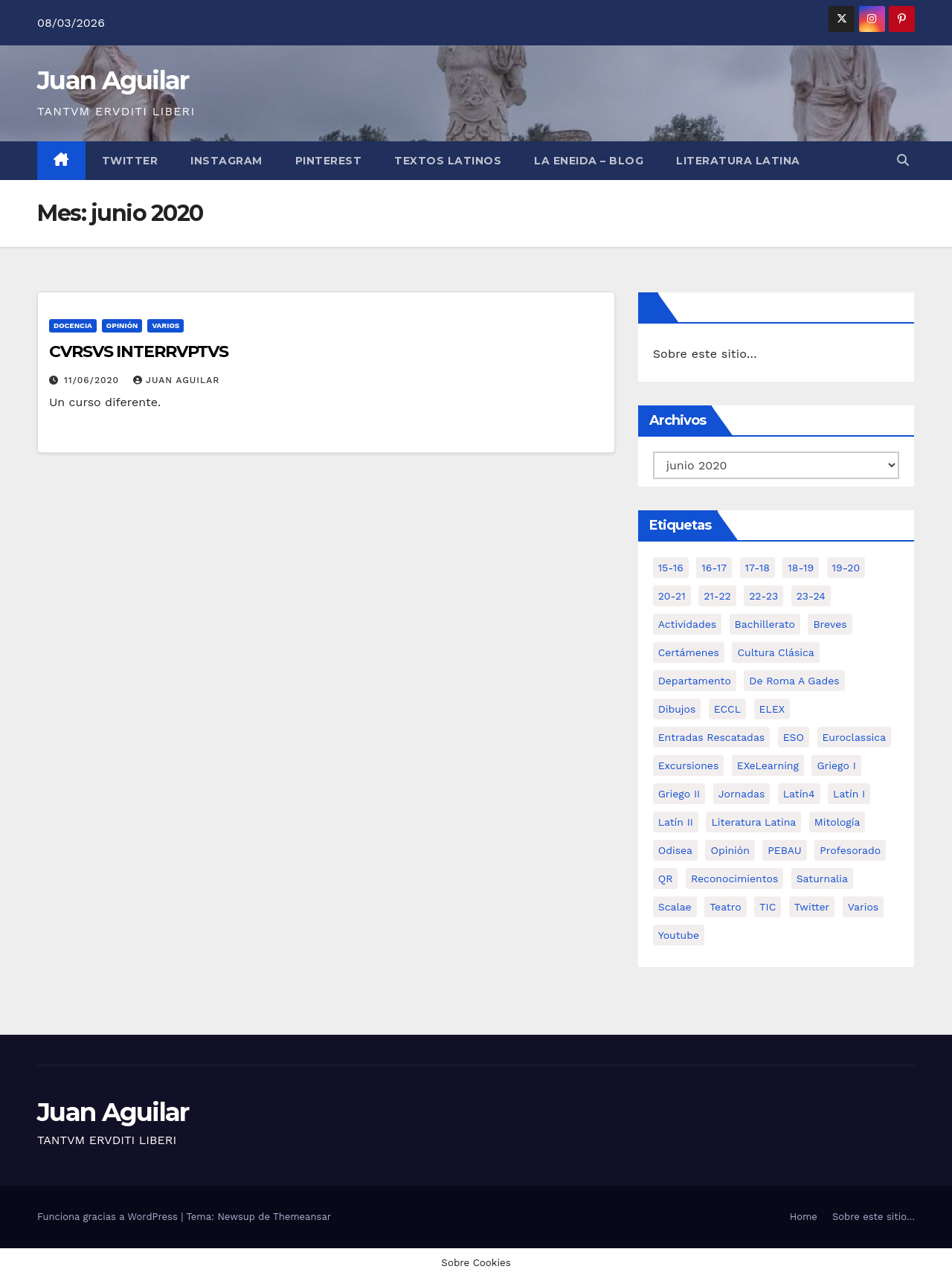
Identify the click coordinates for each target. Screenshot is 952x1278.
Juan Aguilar (113, 80)
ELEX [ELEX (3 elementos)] (772, 709)
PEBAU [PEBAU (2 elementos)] (784, 850)
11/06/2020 (93, 380)
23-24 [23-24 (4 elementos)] (811, 596)
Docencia (73, 325)
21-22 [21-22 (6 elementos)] (717, 596)
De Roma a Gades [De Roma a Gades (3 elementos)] (794, 681)
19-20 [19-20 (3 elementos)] (846, 568)
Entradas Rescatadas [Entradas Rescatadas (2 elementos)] (711, 737)
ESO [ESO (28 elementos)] (793, 737)
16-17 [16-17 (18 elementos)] (714, 568)
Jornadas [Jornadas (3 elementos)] (741, 794)
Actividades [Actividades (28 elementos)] (687, 624)
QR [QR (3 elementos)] (665, 878)
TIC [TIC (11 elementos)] (767, 907)
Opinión (122, 325)
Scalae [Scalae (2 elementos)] (675, 907)
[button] (903, 160)
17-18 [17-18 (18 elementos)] (757, 568)
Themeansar (302, 1216)
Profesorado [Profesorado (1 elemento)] (850, 850)
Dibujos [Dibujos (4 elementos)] (677, 709)
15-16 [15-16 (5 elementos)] (671, 568)
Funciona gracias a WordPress (109, 1216)
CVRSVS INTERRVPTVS (138, 351)
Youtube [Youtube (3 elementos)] (678, 935)
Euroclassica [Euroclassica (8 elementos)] (855, 737)
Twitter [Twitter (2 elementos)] (812, 907)
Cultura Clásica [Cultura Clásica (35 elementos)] (775, 652)
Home (803, 1216)
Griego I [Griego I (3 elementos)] (836, 765)
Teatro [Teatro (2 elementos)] (725, 907)
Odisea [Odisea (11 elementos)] (675, 850)
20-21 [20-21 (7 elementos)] (672, 596)
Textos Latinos (447, 160)
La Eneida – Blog (588, 160)
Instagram (226, 160)
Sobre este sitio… (705, 354)
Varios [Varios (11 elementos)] (863, 907)
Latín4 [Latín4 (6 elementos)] (799, 794)
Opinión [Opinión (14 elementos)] (729, 850)
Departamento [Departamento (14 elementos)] (694, 681)
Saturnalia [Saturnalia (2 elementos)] (822, 878)
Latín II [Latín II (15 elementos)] (675, 822)
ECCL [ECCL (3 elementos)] (727, 709)
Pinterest (328, 160)
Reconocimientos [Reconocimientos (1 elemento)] (734, 878)
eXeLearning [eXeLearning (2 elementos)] (768, 765)
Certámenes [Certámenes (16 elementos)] (688, 652)
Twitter (130, 160)
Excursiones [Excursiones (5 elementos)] (688, 765)
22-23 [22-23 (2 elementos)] (763, 596)
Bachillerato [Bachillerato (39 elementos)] (765, 624)
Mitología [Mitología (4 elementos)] (837, 822)
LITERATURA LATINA (738, 160)
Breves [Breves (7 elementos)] (829, 624)
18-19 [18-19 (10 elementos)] (801, 568)
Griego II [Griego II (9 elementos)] (679, 794)
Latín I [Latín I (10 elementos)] (849, 794)
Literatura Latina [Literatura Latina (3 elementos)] (753, 822)
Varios (165, 325)
